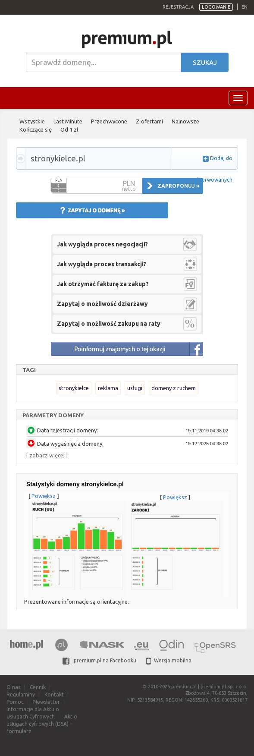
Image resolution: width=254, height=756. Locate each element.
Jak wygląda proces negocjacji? (102, 244)
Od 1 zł (69, 129)
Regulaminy (20, 694)
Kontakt (54, 694)
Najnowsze (185, 121)
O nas (13, 687)
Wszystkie (32, 121)
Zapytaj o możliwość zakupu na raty (108, 323)
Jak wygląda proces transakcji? (101, 264)
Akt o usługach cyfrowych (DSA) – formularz (41, 724)
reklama (108, 388)
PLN (59, 180)
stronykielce (74, 388)
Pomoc (15, 702)
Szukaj (205, 62)
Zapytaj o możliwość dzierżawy (102, 303)
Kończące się (35, 129)
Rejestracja (178, 6)
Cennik (38, 687)
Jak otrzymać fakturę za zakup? (103, 283)
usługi (134, 388)
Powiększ (43, 496)
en (244, 6)
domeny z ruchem (173, 388)
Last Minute (67, 121)
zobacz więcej (47, 455)
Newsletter (46, 702)
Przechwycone (109, 121)
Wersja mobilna (168, 660)
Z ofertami (149, 121)
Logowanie (216, 6)
